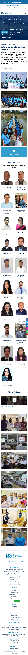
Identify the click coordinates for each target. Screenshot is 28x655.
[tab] (14, 400)
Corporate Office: (13, 625)
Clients (11, 8)
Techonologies (14, 596)
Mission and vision (14, 32)
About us (4, 29)
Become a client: (13, 639)
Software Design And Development (14, 571)
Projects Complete (14, 154)
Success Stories (6, 37)
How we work (19, 29)
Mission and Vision (14, 594)
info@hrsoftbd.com (13, 5)
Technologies (14, 34)
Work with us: (13, 646)
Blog (14, 611)
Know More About (9, 68)
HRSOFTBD (16, 651)
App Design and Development (14, 574)
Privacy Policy (14, 615)
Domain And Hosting (14, 576)
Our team (4, 32)
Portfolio (17, 8)
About (14, 590)
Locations (14, 609)
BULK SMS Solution (14, 580)
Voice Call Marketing (14, 584)
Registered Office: (13, 632)
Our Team (14, 598)
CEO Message (14, 592)
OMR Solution (14, 577)
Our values (5, 34)
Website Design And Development (14, 569)
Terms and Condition (14, 613)
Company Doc (14, 619)
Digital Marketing (14, 582)
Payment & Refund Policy (14, 617)
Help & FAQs (14, 606)
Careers (11, 29)
